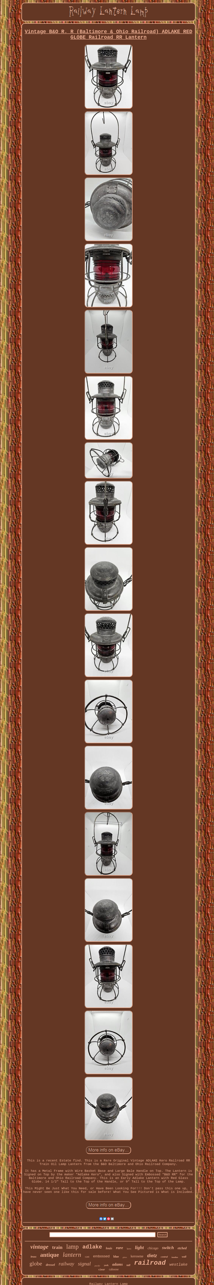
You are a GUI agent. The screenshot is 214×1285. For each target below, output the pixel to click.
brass (33, 1256)
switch (168, 1247)
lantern (72, 1254)
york (106, 1265)
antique (49, 1255)
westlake (178, 1264)
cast (87, 1256)
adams (117, 1264)
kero (129, 1248)
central (164, 1256)
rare (119, 1247)
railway (66, 1264)
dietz (152, 1255)
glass (125, 1257)
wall (184, 1256)
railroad (150, 1263)
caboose (114, 1269)
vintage (39, 1246)
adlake (92, 1247)
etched (182, 1248)
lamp (72, 1246)
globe (36, 1263)
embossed (101, 1256)
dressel (50, 1265)
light (139, 1247)
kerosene (137, 1256)
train (57, 1247)
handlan (175, 1257)
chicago (153, 1248)
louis (109, 1248)
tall (128, 1265)
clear (101, 1269)
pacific (97, 1266)
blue (116, 1256)
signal (84, 1264)
